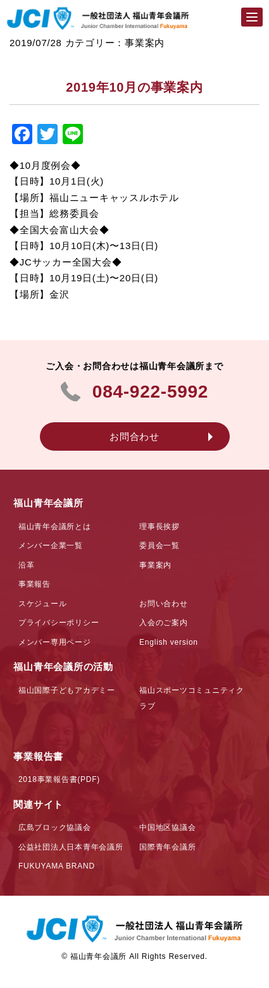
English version (168, 642)
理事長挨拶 (159, 526)
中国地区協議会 (167, 827)
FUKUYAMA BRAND (56, 866)
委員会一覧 (159, 545)
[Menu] (252, 17)
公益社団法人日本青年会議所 (70, 847)
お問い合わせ (163, 603)
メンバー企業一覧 (50, 545)
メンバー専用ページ (54, 642)
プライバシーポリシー (58, 622)
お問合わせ (134, 436)
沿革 (26, 565)
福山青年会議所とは (54, 526)
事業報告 (34, 584)
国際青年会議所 (167, 847)
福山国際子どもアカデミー (66, 690)
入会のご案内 (163, 622)
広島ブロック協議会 (54, 827)
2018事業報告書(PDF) (59, 779)
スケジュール (42, 603)
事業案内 (155, 565)
